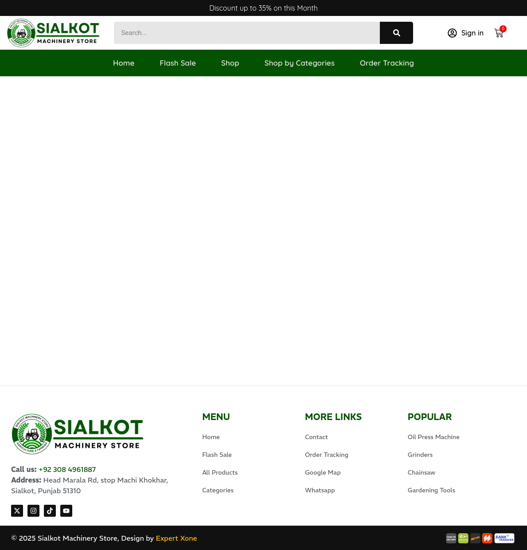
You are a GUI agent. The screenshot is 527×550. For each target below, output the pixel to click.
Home (121, 62)
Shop (230, 62)
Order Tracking (390, 62)
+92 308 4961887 (67, 469)
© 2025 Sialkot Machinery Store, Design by (83, 538)
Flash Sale (176, 62)
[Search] (396, 33)
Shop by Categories (301, 62)
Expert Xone (176, 538)
